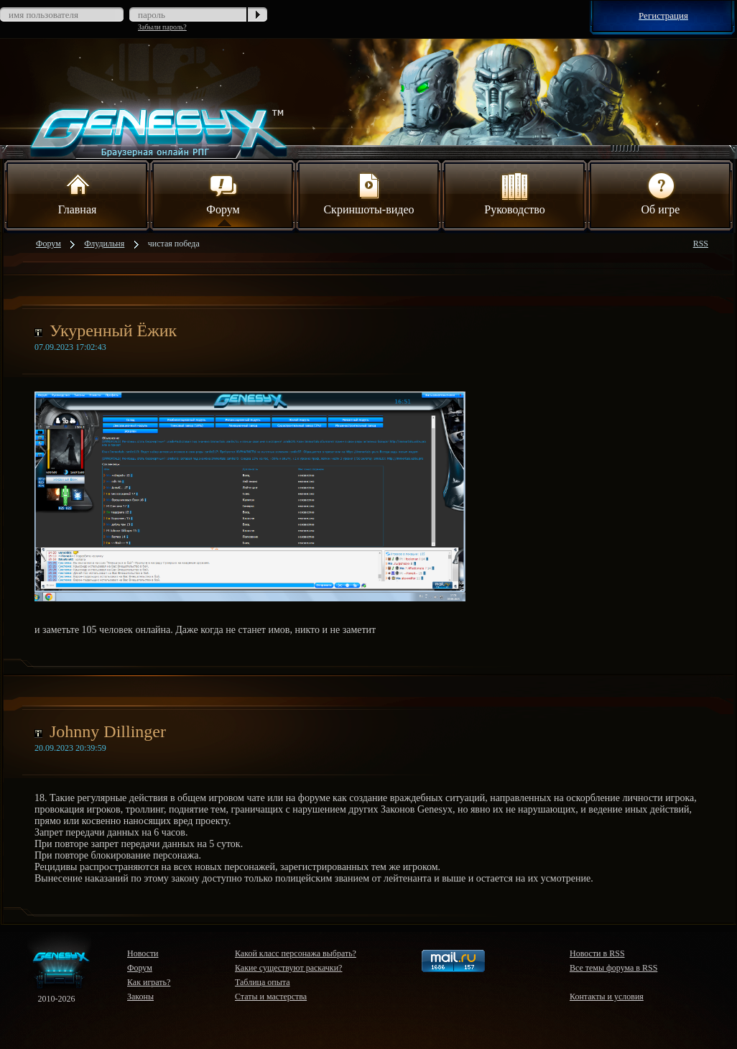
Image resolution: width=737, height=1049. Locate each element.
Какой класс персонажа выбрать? (295, 953)
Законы (140, 997)
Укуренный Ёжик (113, 330)
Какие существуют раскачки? (288, 968)
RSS (700, 244)
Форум (222, 193)
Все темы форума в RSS (613, 968)
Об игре (660, 193)
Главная (77, 193)
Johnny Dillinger (108, 731)
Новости (143, 953)
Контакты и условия (607, 997)
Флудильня (104, 244)
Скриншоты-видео (368, 193)
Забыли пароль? (162, 27)
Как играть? (148, 982)
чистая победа (174, 244)
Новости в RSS (597, 953)
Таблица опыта (262, 982)
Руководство (514, 193)
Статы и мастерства (271, 997)
